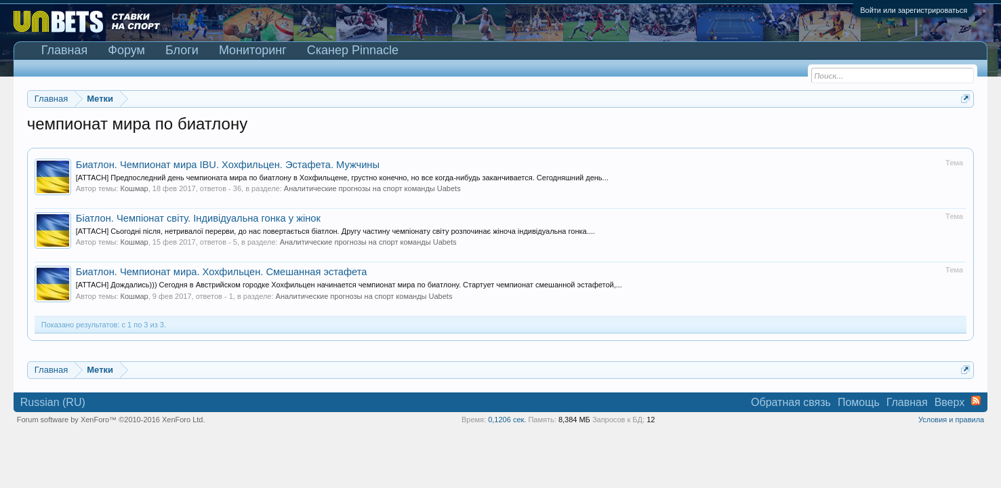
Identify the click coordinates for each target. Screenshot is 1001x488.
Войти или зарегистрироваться (913, 10)
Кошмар (134, 188)
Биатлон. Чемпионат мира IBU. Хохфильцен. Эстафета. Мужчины (228, 164)
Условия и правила (951, 419)
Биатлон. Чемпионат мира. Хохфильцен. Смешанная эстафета (221, 271)
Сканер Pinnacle (353, 50)
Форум (126, 50)
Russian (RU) (52, 402)
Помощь (859, 402)
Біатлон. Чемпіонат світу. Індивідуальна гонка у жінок (198, 218)
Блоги (182, 50)
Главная (64, 50)
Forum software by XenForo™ (111, 419)
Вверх (950, 402)
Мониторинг (253, 50)
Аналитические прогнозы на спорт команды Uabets (372, 188)
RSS (976, 400)
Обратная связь (791, 402)
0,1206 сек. (507, 419)
